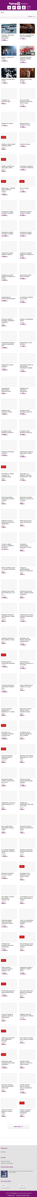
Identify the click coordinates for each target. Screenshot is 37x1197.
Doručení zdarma (5, 1161)
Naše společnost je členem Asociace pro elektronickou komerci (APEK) (21, 1172)
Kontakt (19, 7)
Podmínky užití (11, 1195)
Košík (29, 7)
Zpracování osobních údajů (23, 1195)
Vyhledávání (14, 7)
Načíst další (17, 1126)
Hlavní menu (9, 7)
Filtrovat (30, 16)
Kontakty (3, 1152)
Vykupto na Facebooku (7, 1163)
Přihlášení (24, 7)
